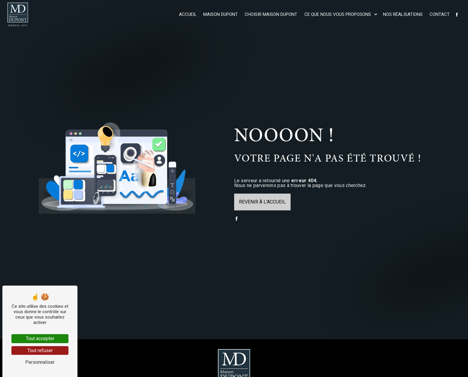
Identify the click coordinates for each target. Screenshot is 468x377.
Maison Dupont (220, 14)
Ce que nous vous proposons (337, 14)
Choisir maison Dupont (271, 14)
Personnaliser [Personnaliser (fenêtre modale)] (40, 362)
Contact (440, 14)
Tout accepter (40, 338)
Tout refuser (40, 350)
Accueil (188, 14)
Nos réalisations (403, 14)
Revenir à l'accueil (262, 202)
